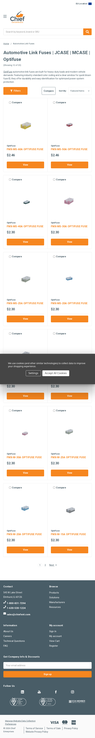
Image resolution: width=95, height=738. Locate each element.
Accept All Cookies (56, 373)
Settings (33, 373)
